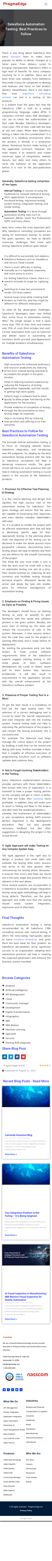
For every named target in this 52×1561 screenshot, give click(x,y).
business (17, 56)
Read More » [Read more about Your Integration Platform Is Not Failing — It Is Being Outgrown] (11, 1234)
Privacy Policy (26, 1511)
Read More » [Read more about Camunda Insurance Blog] (11, 1154)
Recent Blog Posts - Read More (26, 1081)
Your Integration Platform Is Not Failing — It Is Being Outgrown (22, 1214)
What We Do (10, 1401)
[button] (4, 1056)
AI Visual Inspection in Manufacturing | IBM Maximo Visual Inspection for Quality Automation (26, 1297)
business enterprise (25, 939)
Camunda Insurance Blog (18, 1135)
